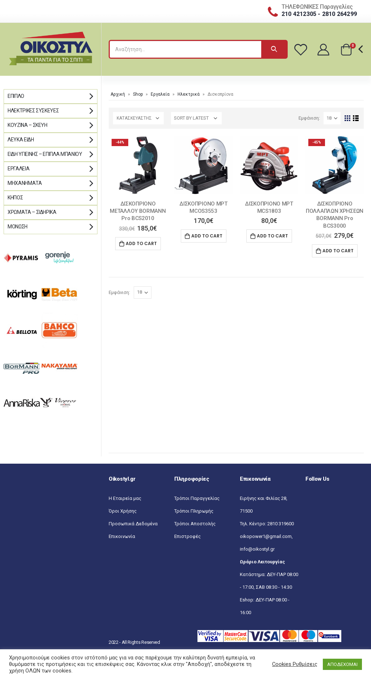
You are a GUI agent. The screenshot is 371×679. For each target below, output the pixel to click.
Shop (138, 94)
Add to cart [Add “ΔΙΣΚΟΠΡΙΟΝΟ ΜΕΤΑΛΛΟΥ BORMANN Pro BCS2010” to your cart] (141, 243)
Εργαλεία (160, 94)
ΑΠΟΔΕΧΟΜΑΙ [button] (342, 664)
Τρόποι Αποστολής (195, 523)
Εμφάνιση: (309, 118)
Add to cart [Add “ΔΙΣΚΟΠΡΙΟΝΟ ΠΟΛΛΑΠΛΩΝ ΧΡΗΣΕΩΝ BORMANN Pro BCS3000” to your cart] (338, 251)
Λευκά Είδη (21, 139)
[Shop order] (196, 118)
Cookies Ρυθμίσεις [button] (294, 664)
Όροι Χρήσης (123, 511)
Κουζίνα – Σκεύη (27, 125)
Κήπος (15, 197)
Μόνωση (18, 226)
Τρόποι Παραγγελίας (197, 498)
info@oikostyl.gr (257, 549)
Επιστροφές (187, 536)
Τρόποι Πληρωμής (193, 511)
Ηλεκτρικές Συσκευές (33, 110)
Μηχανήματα (25, 183)
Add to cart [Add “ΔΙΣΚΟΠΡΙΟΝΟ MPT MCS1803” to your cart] (272, 236)
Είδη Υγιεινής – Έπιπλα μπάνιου (45, 154)
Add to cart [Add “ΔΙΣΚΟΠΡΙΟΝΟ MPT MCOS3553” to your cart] (206, 236)
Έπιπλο (16, 96)
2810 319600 (280, 523)
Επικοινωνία (122, 536)
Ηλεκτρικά (189, 94)
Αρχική (118, 94)
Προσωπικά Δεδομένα (133, 523)
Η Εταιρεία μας (125, 498)
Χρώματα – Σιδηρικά (32, 212)
